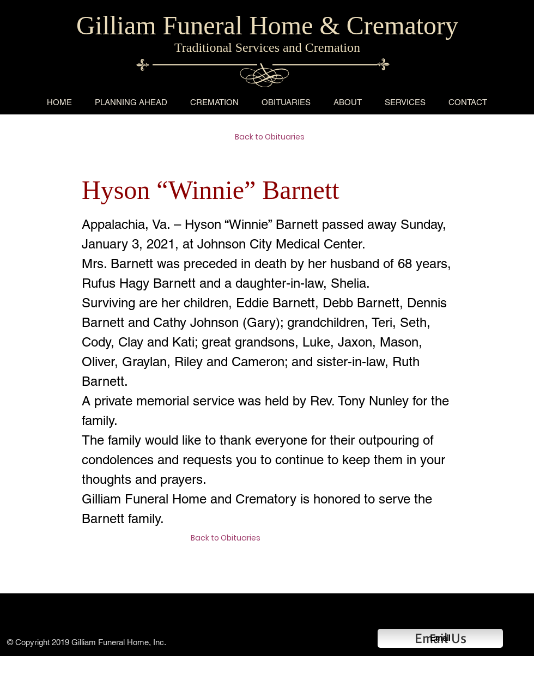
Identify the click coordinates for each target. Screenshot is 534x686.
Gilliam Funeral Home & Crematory (267, 25)
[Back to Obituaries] (273, 137)
